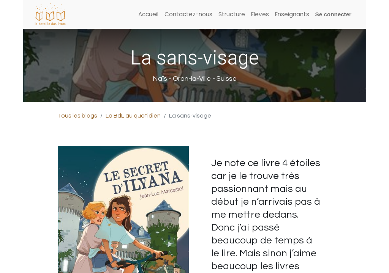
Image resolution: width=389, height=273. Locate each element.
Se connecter (333, 14)
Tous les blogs (77, 116)
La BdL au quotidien (133, 116)
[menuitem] (148, 14)
